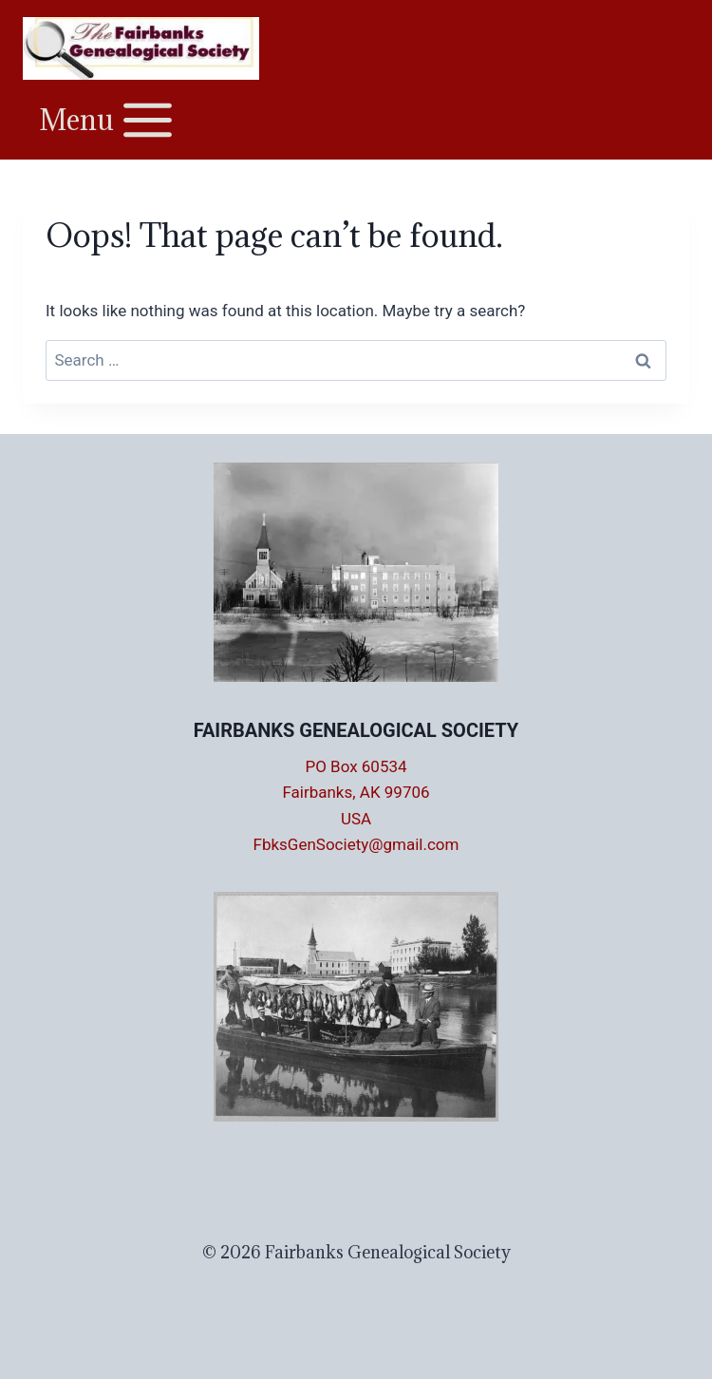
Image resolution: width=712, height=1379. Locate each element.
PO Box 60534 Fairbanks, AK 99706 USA (355, 792)
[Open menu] (108, 119)
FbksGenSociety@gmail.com (356, 844)
